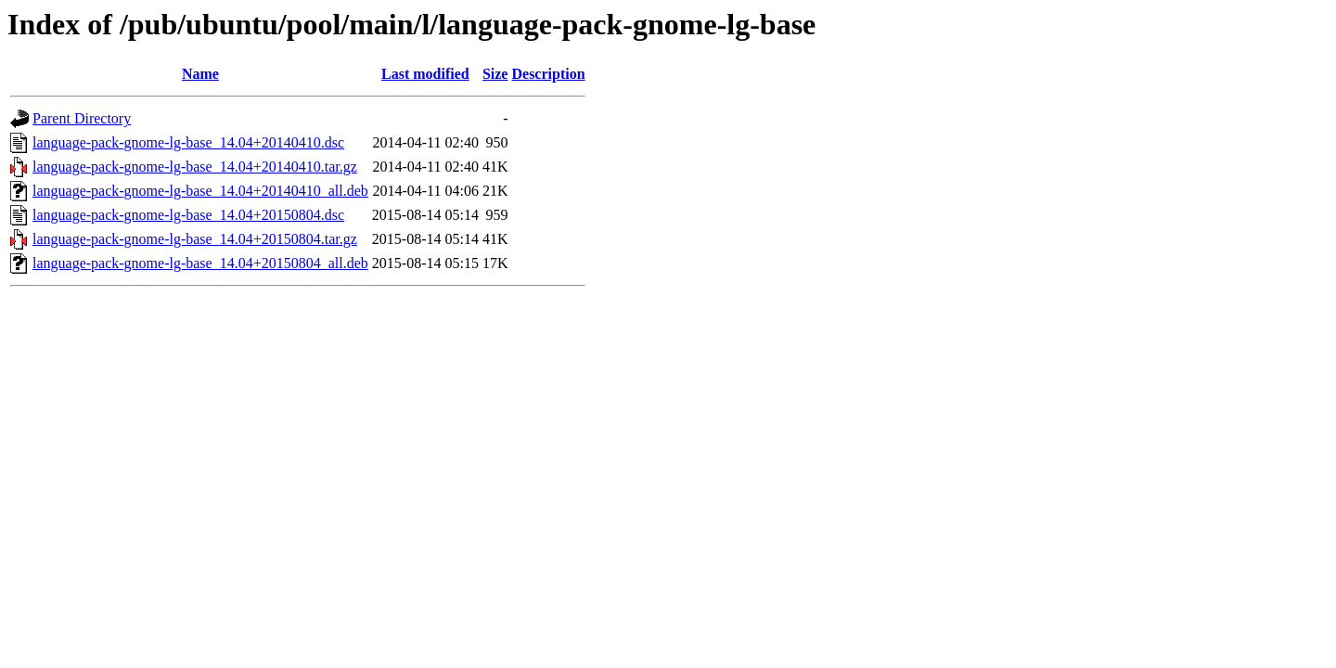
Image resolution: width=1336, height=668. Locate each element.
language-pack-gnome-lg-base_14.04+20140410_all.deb (200, 191)
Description (547, 74)
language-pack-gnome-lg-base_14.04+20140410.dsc (188, 142)
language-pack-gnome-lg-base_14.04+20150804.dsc (188, 215)
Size (495, 74)
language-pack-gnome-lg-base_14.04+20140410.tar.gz (194, 166)
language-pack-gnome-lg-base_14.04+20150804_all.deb (200, 263)
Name (200, 74)
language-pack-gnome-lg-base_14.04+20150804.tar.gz (194, 239)
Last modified (425, 74)
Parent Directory (81, 118)
